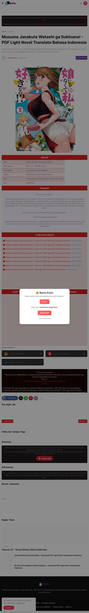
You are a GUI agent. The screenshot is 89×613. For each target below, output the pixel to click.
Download (44, 313)
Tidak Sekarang (44, 318)
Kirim (44, 302)
